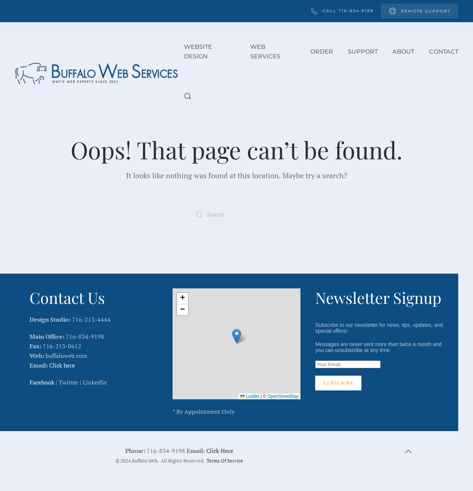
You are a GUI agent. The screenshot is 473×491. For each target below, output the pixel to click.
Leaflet (249, 396)
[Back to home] (99, 74)
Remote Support (419, 11)
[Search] (236, 214)
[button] (187, 96)
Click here (62, 365)
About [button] (403, 51)
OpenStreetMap (283, 396)
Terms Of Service (225, 461)
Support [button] (363, 51)
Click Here (219, 451)
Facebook (42, 382)
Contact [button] (443, 51)
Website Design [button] (198, 51)
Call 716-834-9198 (342, 11)
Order (321, 51)
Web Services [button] (265, 51)
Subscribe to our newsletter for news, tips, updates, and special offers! (379, 356)
